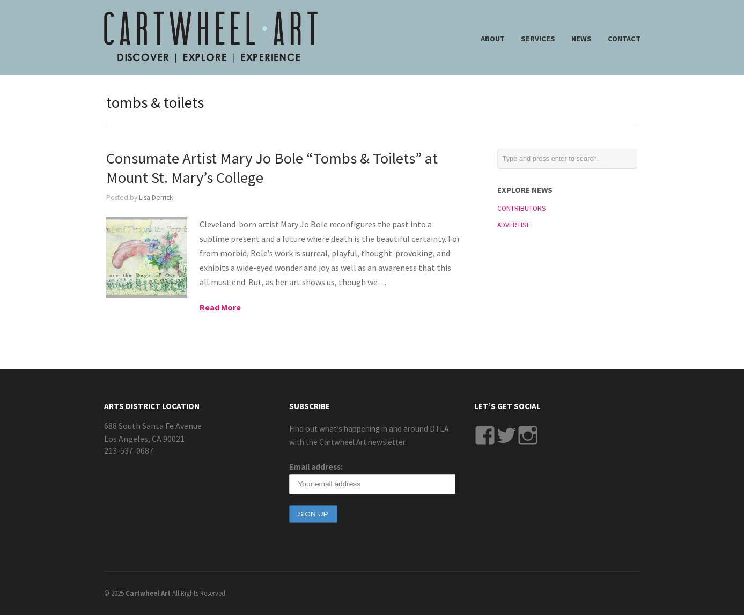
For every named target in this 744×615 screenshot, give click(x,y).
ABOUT (493, 38)
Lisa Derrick (156, 197)
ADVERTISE (514, 224)
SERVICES (538, 38)
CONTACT (624, 38)
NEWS (581, 38)
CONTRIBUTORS (521, 208)
